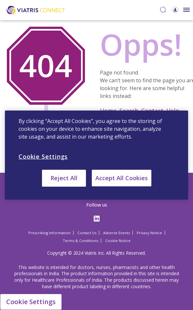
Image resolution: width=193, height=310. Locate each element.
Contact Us (86, 233)
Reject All (63, 178)
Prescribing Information (49, 233)
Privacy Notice (149, 233)
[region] (96, 154)
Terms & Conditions (80, 240)
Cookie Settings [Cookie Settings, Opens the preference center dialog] (43, 156)
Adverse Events (116, 233)
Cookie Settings (31, 301)
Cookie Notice (118, 240)
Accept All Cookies (121, 178)
